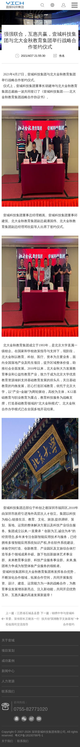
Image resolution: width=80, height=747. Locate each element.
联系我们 (8, 691)
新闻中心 (8, 671)
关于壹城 (8, 640)
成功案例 (8, 660)
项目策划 (8, 650)
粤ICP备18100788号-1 (29, 735)
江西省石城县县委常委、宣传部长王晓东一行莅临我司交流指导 (22, 619)
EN (52, 5)
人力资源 (8, 681)
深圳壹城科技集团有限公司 (48, 731)
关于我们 (7, 741)
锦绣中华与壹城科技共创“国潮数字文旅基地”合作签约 (58, 619)
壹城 (30, 74)
